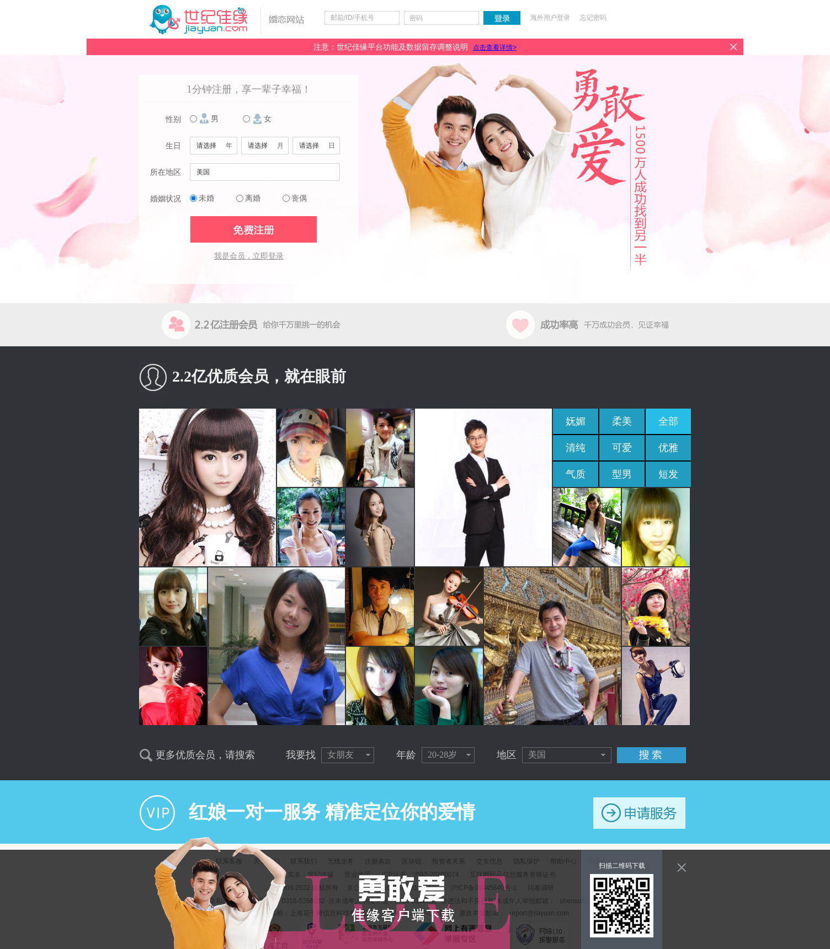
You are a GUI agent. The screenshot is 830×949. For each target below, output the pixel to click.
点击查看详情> (495, 47)
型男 (622, 474)
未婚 (206, 198)
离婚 (252, 198)
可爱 (622, 447)
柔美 (622, 421)
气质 (576, 474)
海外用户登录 (550, 18)
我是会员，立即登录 (249, 256)
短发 (668, 474)
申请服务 (639, 813)
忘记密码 (593, 18)
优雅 (668, 447)
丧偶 (299, 198)
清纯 (576, 447)
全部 (668, 421)
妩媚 (576, 421)
